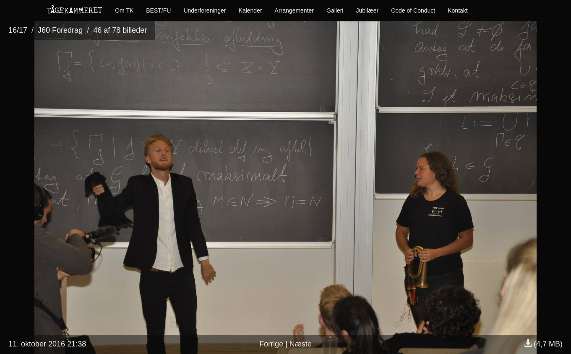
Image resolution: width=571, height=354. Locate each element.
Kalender (250, 10)
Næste (300, 344)
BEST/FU (158, 10)
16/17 (17, 30)
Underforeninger (204, 10)
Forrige (271, 344)
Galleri (334, 10)
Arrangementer (294, 10)
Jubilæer (367, 10)
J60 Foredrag (60, 30)
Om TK (124, 10)
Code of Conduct (413, 10)
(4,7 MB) (543, 344)
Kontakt (457, 10)
